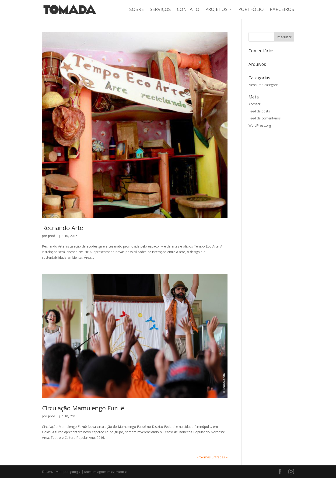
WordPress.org (259, 125)
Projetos (216, 10)
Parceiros (282, 10)
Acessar (254, 104)
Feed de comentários (264, 118)
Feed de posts (259, 111)
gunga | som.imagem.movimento (98, 471)
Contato (188, 10)
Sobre (136, 10)
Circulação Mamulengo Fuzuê (83, 408)
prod (51, 236)
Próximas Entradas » (212, 457)
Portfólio (251, 10)
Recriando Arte (62, 227)
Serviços (160, 10)
